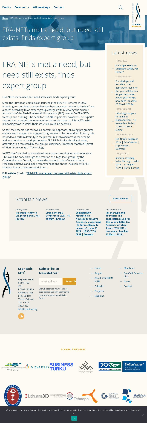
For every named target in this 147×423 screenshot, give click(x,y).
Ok (74, 418)
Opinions (99, 295)
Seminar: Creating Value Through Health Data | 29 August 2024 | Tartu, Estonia (127, 162)
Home (5, 18)
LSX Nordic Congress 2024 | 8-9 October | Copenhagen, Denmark (127, 143)
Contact (59, 7)
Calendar (99, 286)
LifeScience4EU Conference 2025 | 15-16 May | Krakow (58, 215)
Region (98, 273)
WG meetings (41, 7)
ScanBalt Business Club (133, 274)
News (127, 281)
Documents (21, 7)
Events (6, 7)
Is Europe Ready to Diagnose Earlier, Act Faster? (126, 68)
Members (129, 268)
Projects (99, 290)
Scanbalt (137, 15)
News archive (120, 198)
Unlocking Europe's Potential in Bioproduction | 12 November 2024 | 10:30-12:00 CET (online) (125, 121)
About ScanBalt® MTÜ (104, 279)
